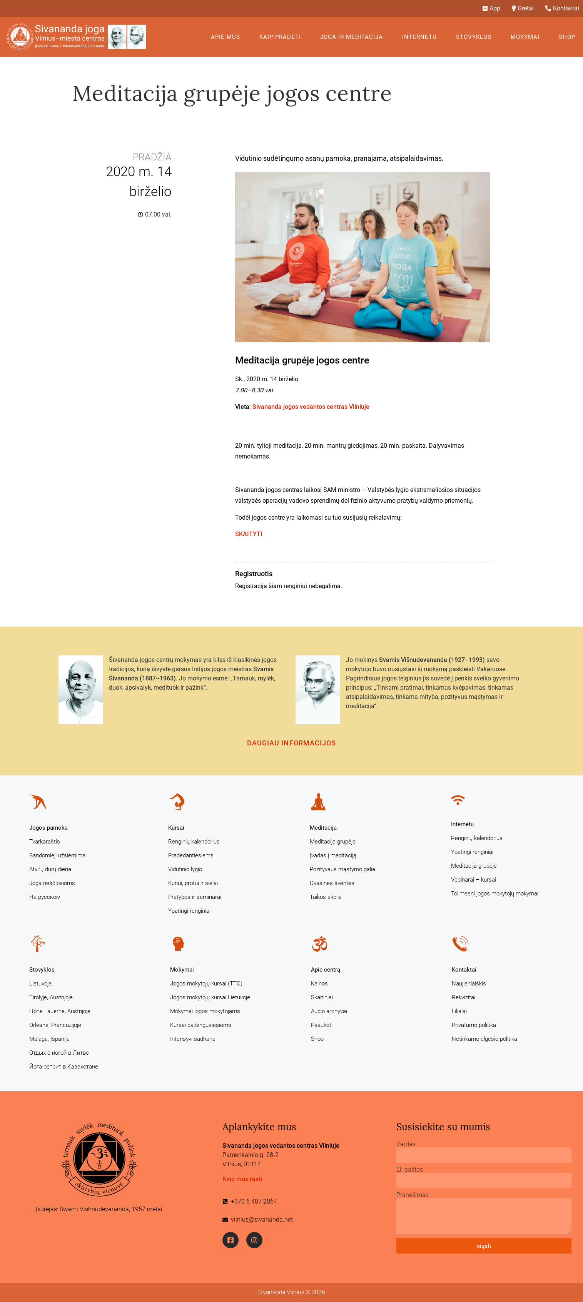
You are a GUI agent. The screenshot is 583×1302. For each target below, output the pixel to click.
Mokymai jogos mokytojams (205, 1011)
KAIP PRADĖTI (282, 37)
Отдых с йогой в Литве (59, 1052)
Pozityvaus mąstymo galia (342, 869)
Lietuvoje (40, 983)
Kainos (319, 983)
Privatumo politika (474, 1025)
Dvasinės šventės (332, 883)
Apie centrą (325, 969)
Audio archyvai (329, 1011)
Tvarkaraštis (44, 841)
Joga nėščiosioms (52, 883)
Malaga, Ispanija (49, 1038)
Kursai (176, 827)
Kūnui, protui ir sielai (193, 883)
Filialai (459, 1011)
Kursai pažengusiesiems (200, 1025)
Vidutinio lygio (185, 869)
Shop (567, 36)
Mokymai (527, 37)
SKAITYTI (248, 534)
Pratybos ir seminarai (194, 897)
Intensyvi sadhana (192, 1038)
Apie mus (227, 37)
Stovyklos (475, 37)
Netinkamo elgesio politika (484, 1038)
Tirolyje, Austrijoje (51, 997)
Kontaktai (464, 969)
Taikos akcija (326, 897)
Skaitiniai (322, 997)
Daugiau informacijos (291, 743)
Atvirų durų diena (50, 869)
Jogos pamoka (48, 827)
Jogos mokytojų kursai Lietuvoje (210, 997)
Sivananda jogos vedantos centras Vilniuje (310, 406)
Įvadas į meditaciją (333, 855)
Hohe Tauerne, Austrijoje (59, 1011)
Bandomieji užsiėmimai (58, 855)
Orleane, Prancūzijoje (55, 1025)
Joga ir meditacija (353, 37)
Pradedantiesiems (191, 855)
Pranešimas (412, 1195)
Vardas (406, 1144)
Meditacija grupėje (333, 841)
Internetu (421, 37)
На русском (44, 897)
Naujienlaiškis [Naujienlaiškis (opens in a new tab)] (469, 983)
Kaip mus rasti (242, 1179)
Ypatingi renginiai (189, 910)
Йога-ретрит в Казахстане (63, 1066)
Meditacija (323, 827)
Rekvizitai (463, 997)
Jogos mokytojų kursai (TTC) (206, 983)
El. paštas (409, 1170)
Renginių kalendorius (194, 841)
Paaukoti (321, 1025)
